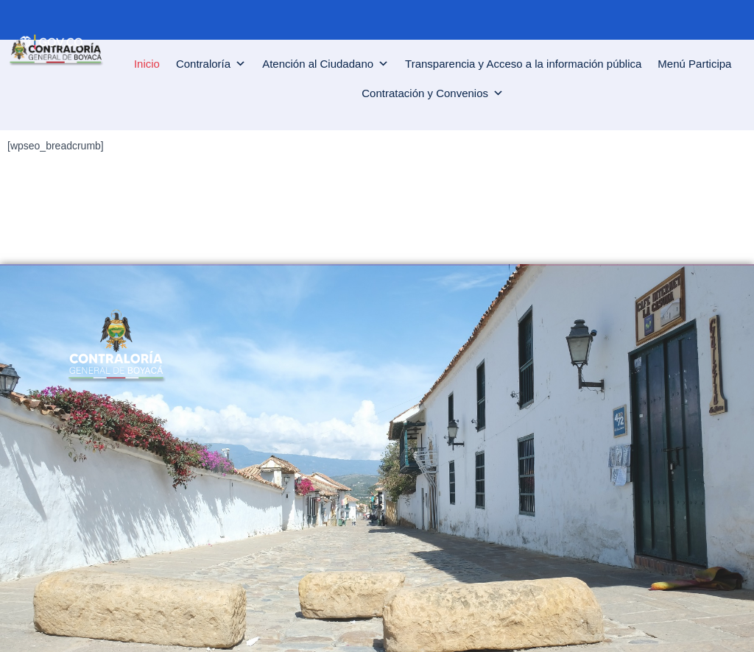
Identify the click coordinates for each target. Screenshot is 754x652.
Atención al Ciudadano (325, 64)
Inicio (147, 63)
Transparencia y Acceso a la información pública (523, 63)
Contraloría (211, 64)
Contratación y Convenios (433, 93)
